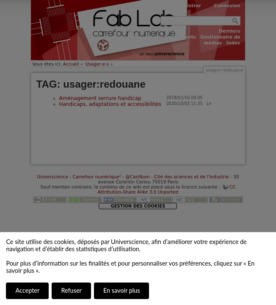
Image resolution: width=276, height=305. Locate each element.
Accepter (27, 290)
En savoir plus (121, 290)
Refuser (71, 290)
